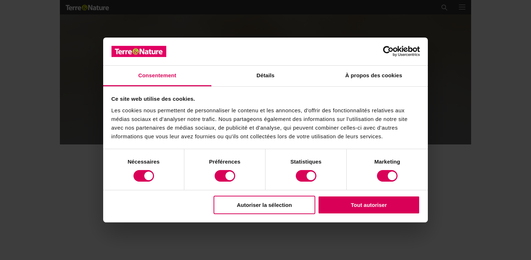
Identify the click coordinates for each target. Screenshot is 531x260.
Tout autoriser (369, 205)
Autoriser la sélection (264, 205)
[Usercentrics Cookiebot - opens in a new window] (388, 51)
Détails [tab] (265, 75)
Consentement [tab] (157, 75)
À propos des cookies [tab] (373, 75)
